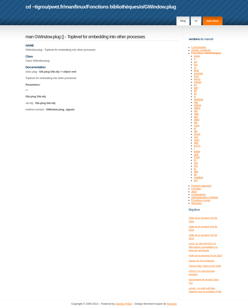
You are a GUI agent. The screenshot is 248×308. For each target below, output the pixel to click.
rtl (195, 160)
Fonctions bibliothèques (113, 7)
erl (195, 85)
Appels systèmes (201, 50)
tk (195, 168)
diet (196, 142)
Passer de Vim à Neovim (201, 260)
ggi (195, 111)
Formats (196, 188)
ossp (196, 139)
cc (195, 67)
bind (196, 70)
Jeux (194, 191)
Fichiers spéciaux (201, 185)
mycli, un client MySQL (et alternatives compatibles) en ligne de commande (203, 247)
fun (195, 64)
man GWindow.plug (43, 36)
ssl (195, 61)
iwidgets (198, 99)
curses (198, 82)
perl (196, 87)
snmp (197, 134)
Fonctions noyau (200, 200)
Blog (183, 20)
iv (195, 96)
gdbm (197, 108)
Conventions (198, 194)
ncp (196, 137)
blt (195, 174)
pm (195, 180)
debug (197, 105)
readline (198, 177)
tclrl (196, 163)
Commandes (198, 47)
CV (196, 20)
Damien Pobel (123, 303)
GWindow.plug (160, 7)
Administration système (204, 197)
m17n (197, 145)
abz (196, 116)
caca (196, 125)
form (196, 76)
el (195, 128)
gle (195, 131)
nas (196, 102)
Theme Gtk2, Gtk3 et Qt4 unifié (205, 266)
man (69, 7)
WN (196, 171)
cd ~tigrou (36, 7)
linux (80, 7)
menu (197, 79)
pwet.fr (56, 7)
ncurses (198, 73)
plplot (197, 151)
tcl (195, 93)
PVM (196, 157)
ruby (196, 113)
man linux (213, 20)
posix (197, 56)
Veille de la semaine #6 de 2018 (205, 255)
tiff (195, 90)
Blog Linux (194, 209)
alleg (196, 119)
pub (196, 154)
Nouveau (196, 203)
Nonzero (172, 303)
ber (196, 122)
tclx (196, 166)
